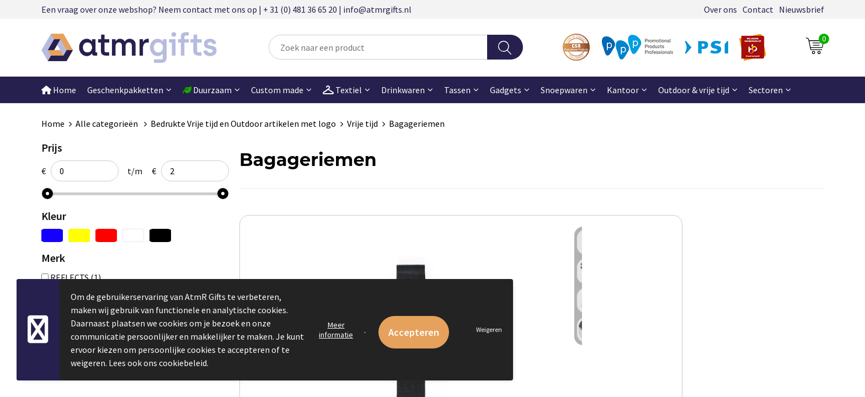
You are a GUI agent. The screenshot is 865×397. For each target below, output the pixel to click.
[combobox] (378, 47)
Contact (758, 9)
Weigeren (489, 329)
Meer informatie (336, 330)
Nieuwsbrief (801, 9)
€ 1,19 (277, 381)
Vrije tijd (362, 123)
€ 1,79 (569, 381)
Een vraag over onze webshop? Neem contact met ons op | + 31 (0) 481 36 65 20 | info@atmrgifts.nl (226, 9)
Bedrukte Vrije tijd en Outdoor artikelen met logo (243, 123)
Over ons (720, 9)
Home (58, 89)
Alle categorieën (108, 123)
